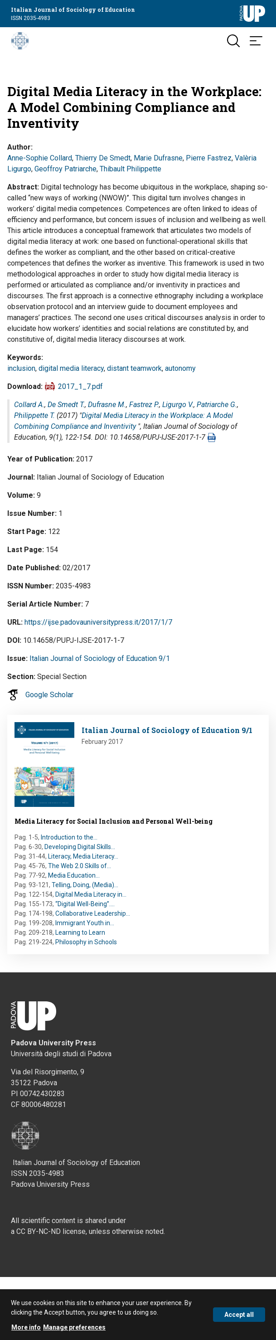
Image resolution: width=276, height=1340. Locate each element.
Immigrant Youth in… (84, 923)
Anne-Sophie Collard (39, 158)
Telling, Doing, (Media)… (85, 884)
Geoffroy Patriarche (65, 169)
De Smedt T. (66, 404)
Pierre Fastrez (209, 158)
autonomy (180, 368)
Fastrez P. (144, 404)
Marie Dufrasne (158, 158)
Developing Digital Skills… (79, 846)
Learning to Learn (80, 932)
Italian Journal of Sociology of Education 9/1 (99, 658)
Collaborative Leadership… (92, 913)
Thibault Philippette (130, 169)
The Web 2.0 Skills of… (79, 865)
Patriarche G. (217, 404)
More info (26, 1329)
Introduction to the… (69, 837)
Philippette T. (34, 415)
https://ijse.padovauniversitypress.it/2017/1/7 (98, 622)
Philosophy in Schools (86, 942)
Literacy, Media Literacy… (83, 856)
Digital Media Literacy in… (90, 894)
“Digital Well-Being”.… (85, 904)
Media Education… (74, 875)
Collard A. (29, 404)
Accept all (239, 1316)
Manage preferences (74, 1329)
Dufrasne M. (107, 404)
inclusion (21, 368)
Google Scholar (49, 694)
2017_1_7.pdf (80, 386)
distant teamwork (134, 368)
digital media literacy (71, 368)
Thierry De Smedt (103, 158)
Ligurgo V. (178, 404)
